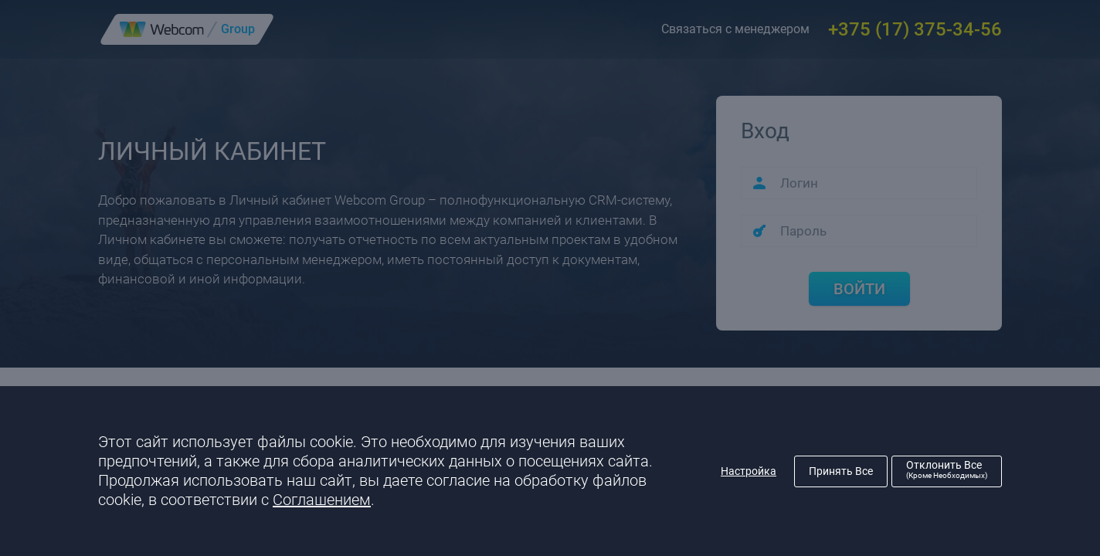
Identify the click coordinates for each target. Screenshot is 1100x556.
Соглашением (322, 499)
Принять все (841, 471)
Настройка (748, 471)
